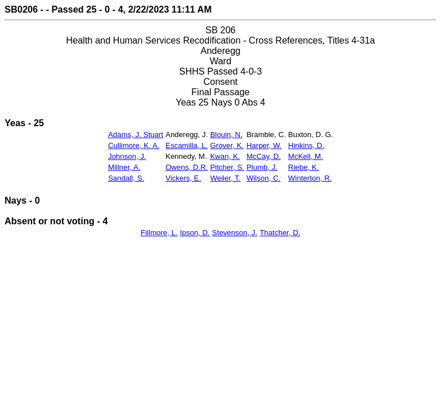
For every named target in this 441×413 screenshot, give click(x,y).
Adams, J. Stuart (135, 134)
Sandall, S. (126, 178)
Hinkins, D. (306, 145)
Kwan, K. (225, 156)
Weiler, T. (225, 178)
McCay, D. (263, 156)
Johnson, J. (127, 156)
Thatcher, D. (280, 232)
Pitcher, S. (227, 167)
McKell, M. (305, 156)
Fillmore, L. (159, 232)
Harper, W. (263, 145)
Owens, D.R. (186, 167)
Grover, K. (227, 145)
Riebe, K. (303, 167)
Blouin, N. (226, 134)
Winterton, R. (310, 178)
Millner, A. (124, 167)
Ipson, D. (195, 232)
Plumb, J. (261, 167)
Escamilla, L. (186, 145)
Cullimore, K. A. (134, 145)
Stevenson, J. (234, 232)
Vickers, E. (183, 178)
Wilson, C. (263, 178)
